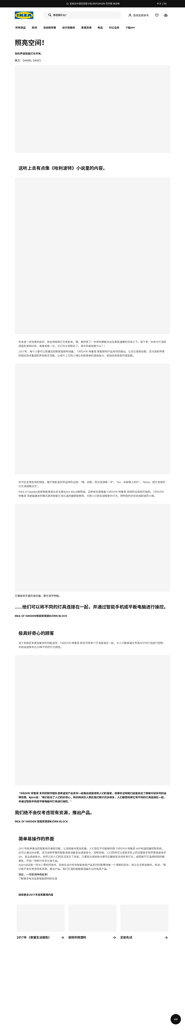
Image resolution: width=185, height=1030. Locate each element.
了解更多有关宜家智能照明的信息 (37, 878)
